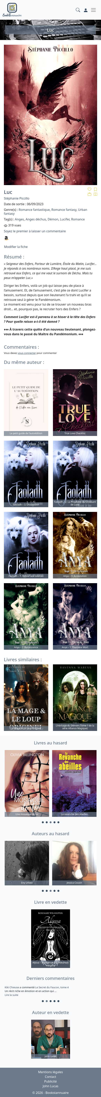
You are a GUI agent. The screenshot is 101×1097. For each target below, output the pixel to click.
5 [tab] (58, 822)
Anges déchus (35, 219)
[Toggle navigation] (93, 10)
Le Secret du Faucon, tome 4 (52, 987)
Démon (53, 219)
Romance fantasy (63, 210)
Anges (19, 219)
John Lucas (50, 1086)
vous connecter (27, 353)
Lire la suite (11, 995)
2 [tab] (47, 822)
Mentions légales (50, 1072)
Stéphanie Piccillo (16, 198)
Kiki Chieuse (12, 987)
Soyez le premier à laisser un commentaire (35, 231)
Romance (78, 219)
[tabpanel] (27, 784)
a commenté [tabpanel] (50, 991)
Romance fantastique (34, 210)
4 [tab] (54, 822)
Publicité (50, 1081)
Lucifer (64, 219)
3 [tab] (51, 822)
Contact (50, 1077)
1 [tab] (43, 822)
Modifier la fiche (16, 247)
